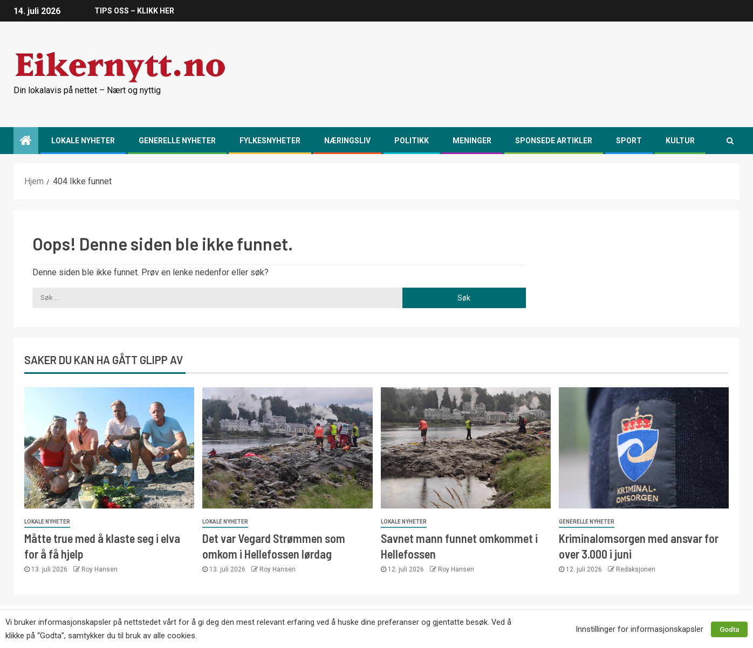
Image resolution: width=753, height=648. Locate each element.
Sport (629, 140)
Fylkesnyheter (269, 140)
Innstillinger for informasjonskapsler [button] (639, 629)
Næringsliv (347, 140)
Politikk (411, 140)
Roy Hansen (99, 569)
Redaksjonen (635, 569)
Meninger (472, 140)
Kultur (680, 140)
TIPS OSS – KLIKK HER (134, 10)
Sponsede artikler (553, 140)
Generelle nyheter (177, 140)
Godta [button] (729, 629)
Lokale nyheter (83, 140)
